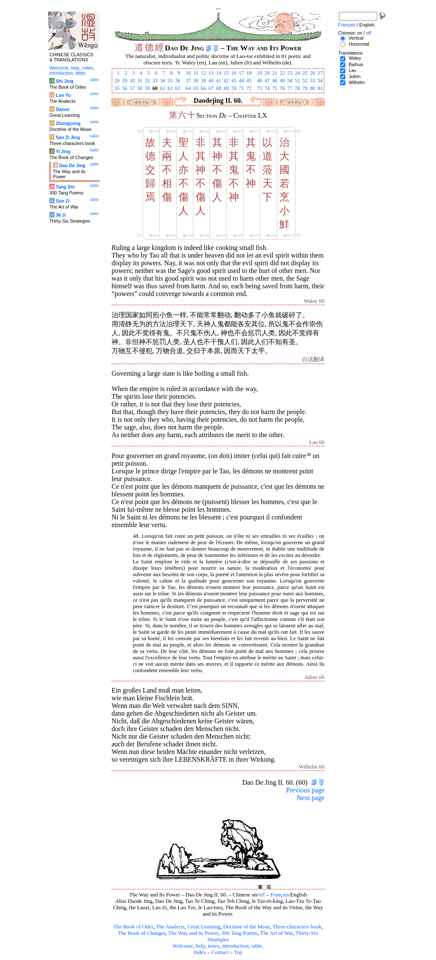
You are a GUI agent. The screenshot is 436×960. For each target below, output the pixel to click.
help (200, 946)
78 (297, 88)
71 (241, 88)
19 (259, 73)
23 (290, 73)
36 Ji (61, 215)
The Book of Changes (142, 933)
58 (139, 88)
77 (290, 88)
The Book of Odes (133, 927)
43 (233, 81)
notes (213, 946)
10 (188, 73)
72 (249, 88)
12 (203, 73)
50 (290, 81)
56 (124, 88)
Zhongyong (68, 123)
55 (117, 88)
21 (274, 73)
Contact (220, 952)
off (261, 895)
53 (312, 81)
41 (218, 81)
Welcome (182, 946)
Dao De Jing (72, 165)
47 (267, 81)
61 (162, 88)
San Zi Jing (68, 137)
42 (226, 81)
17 (241, 73)
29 (124, 81)
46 (259, 81)
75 (274, 88)
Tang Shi (65, 186)
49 (282, 81)
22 (282, 73)
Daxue (62, 109)
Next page (310, 797)
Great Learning (204, 927)
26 (312, 73)
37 (188, 81)
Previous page (305, 790)
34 (162, 81)
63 (177, 88)
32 (147, 81)
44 (241, 81)
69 (226, 88)
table (257, 946)
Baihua (356, 64)
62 (170, 88)
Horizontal (359, 43)
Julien (355, 76)
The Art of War (276, 933)
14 (218, 73)
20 (267, 73)
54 (320, 81)
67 (211, 88)
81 (320, 88)
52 (304, 81)
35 (170, 81)
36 (177, 81)
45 (249, 81)
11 (195, 73)
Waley (355, 58)
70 (233, 88)
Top (238, 952)
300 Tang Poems (239, 933)
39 (203, 81)
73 (259, 88)
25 (304, 73)
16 (233, 73)
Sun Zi (63, 200)
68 (218, 88)
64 (188, 88)
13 (211, 73)
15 (226, 73)
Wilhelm (357, 82)
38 (195, 81)
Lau (352, 70)
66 (203, 88)
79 (304, 88)
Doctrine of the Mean (246, 927)
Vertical (356, 38)
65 (195, 88)
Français (279, 895)
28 (117, 81)
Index (200, 952)
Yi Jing (63, 151)
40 (211, 81)
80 (312, 88)
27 (320, 73)
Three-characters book (296, 927)
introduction (235, 946)
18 (249, 73)
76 (282, 88)
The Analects (170, 927)
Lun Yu (63, 95)
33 (155, 81)
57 (132, 88)
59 (147, 88)
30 (132, 81)
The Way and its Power (193, 933)
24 (297, 73)
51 (297, 81)
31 (139, 81)
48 (274, 81)
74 (267, 88)
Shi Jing (64, 81)
